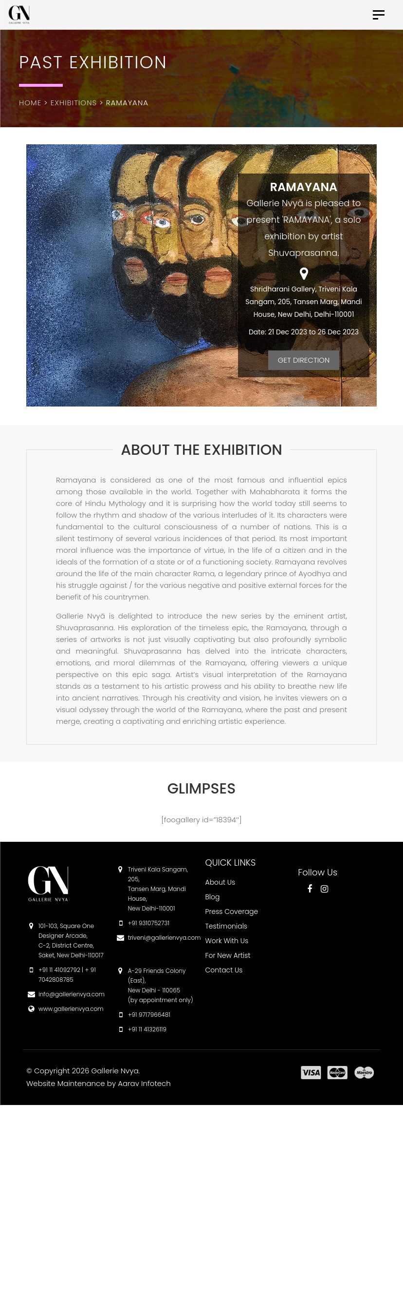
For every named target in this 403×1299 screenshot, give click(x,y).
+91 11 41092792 (59, 970)
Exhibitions (74, 102)
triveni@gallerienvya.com (164, 937)
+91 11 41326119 (147, 1029)
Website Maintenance (65, 1083)
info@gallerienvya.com (71, 994)
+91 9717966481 (149, 1014)
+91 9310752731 (148, 923)
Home (30, 102)
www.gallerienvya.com (71, 1009)
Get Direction (304, 360)
